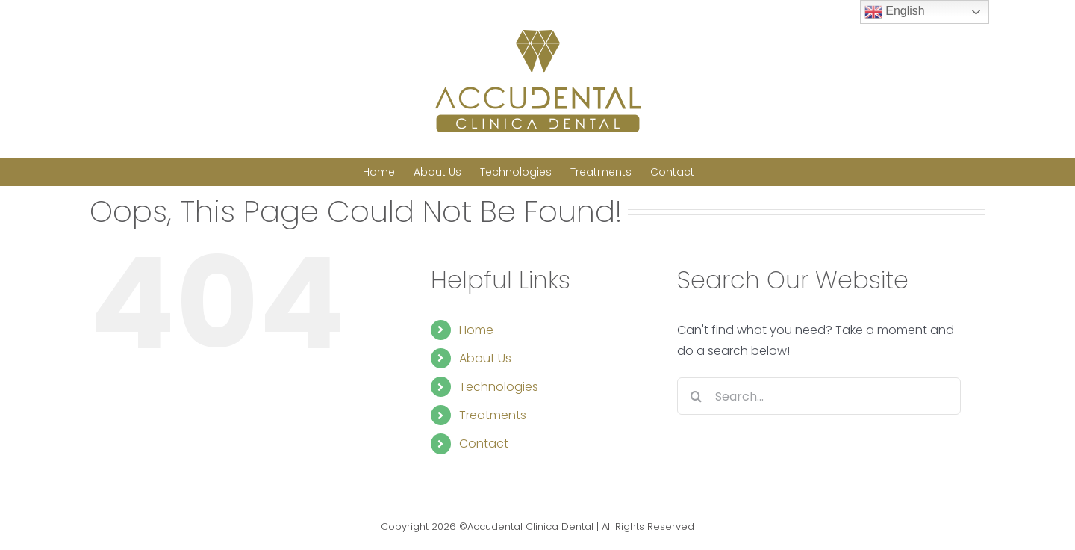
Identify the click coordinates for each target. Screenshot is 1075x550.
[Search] (695, 396)
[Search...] (819, 396)
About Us (485, 358)
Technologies (498, 386)
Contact (483, 443)
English (894, 12)
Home (476, 330)
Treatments (492, 415)
